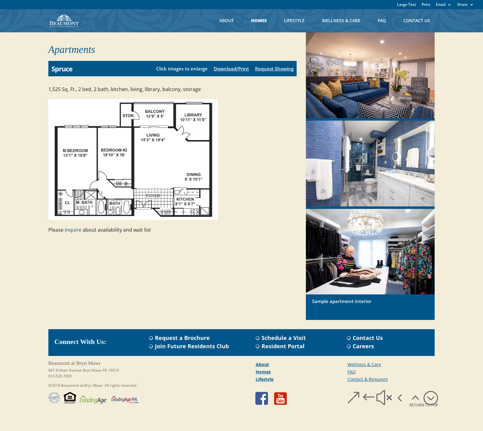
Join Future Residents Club (192, 346)
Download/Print (231, 69)
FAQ (382, 20)
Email (440, 5)
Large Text (406, 5)
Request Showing (274, 69)
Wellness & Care (341, 20)
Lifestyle (294, 20)
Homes (259, 20)
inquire (73, 229)
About (226, 20)
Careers (363, 346)
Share (462, 5)
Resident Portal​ (283, 346)
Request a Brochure (182, 337)
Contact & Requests (367, 379)
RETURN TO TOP (423, 405)
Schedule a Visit (284, 337)
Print (426, 5)
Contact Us (416, 20)
